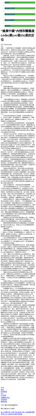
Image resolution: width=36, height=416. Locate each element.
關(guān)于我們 (10, 8)
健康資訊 (8, 26)
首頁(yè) (7, 2)
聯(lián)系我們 (9, 20)
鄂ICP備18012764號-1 (8, 408)
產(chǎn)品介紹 (10, 14)
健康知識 (4, 401)
